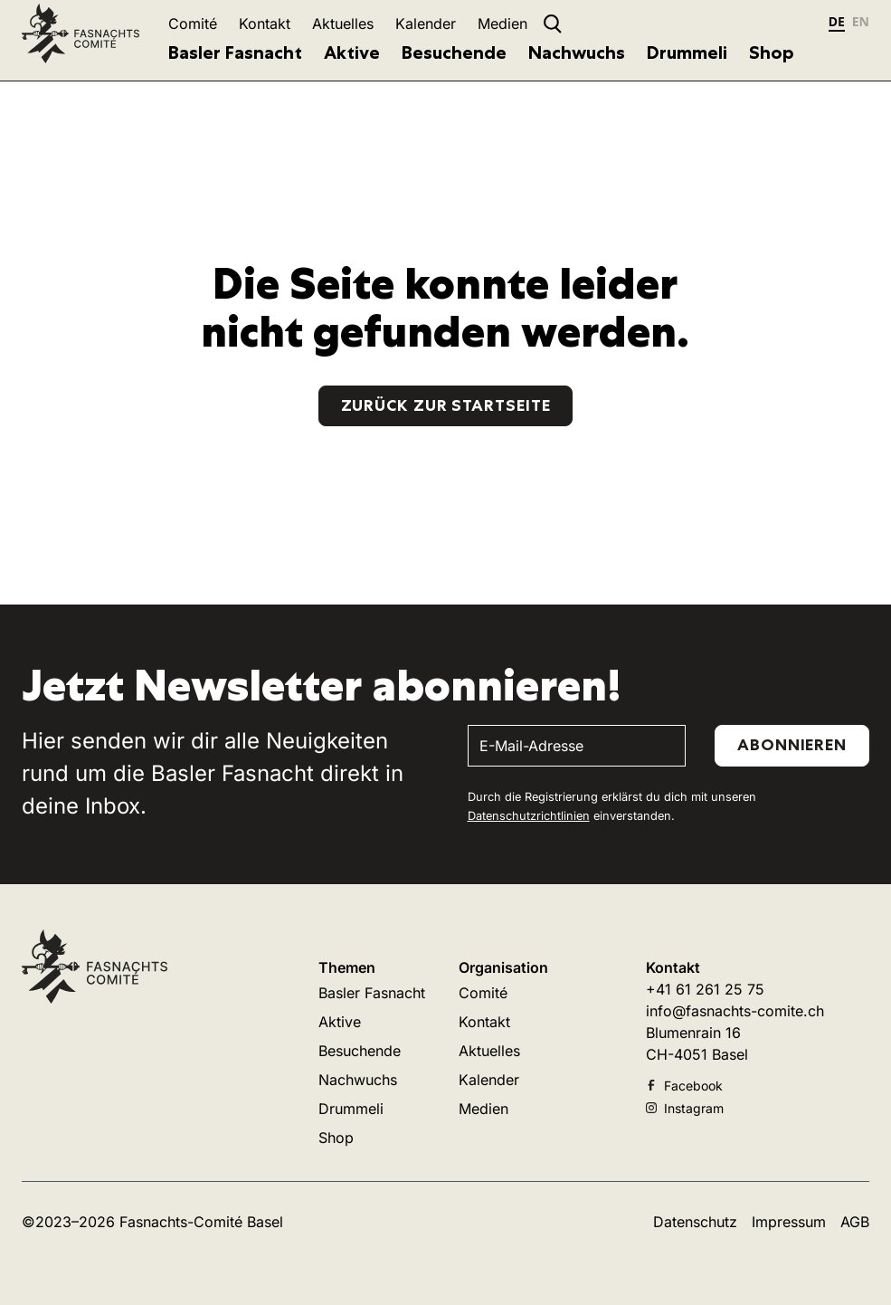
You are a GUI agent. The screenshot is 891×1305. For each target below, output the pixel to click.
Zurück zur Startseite (446, 405)
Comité (192, 23)
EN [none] (860, 21)
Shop (771, 52)
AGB (854, 1222)
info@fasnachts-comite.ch (735, 1011)
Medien (502, 23)
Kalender (425, 23)
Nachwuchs (576, 52)
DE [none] (837, 21)
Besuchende (454, 52)
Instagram (685, 1108)
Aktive (352, 52)
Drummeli (687, 52)
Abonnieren (792, 745)
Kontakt (264, 23)
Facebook (684, 1085)
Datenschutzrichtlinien (529, 816)
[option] (860, 24)
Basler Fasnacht (235, 52)
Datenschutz (695, 1222)
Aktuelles (343, 23)
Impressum (789, 1222)
